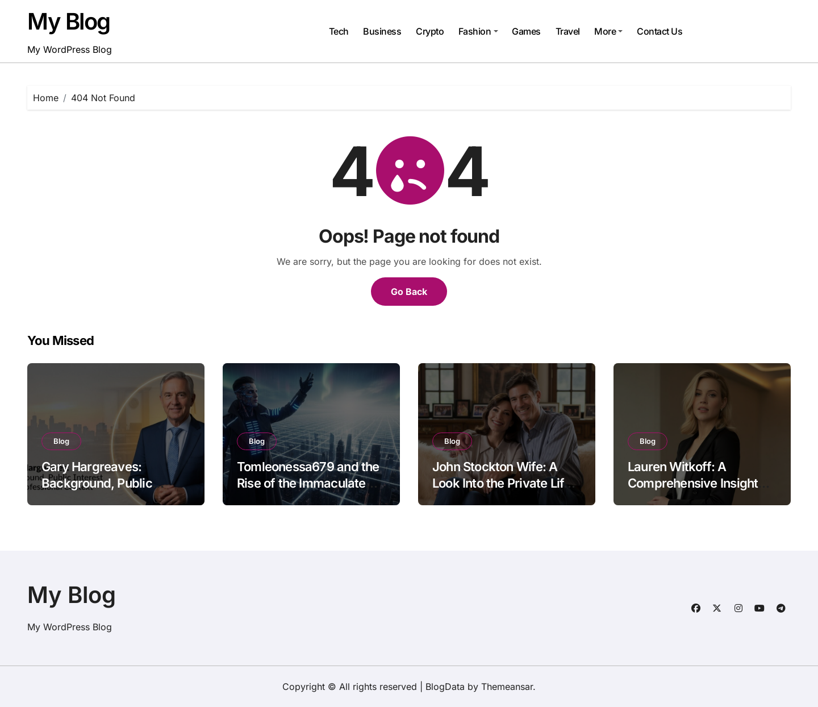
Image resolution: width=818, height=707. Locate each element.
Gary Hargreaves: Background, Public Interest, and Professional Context (113, 491)
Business (382, 31)
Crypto (430, 31)
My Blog (68, 21)
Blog (61, 441)
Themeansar (507, 686)
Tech (339, 31)
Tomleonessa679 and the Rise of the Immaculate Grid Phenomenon (308, 482)
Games (526, 31)
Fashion (478, 31)
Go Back (409, 291)
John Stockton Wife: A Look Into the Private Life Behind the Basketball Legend (501, 491)
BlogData (445, 686)
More (608, 31)
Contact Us (659, 31)
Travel (568, 31)
